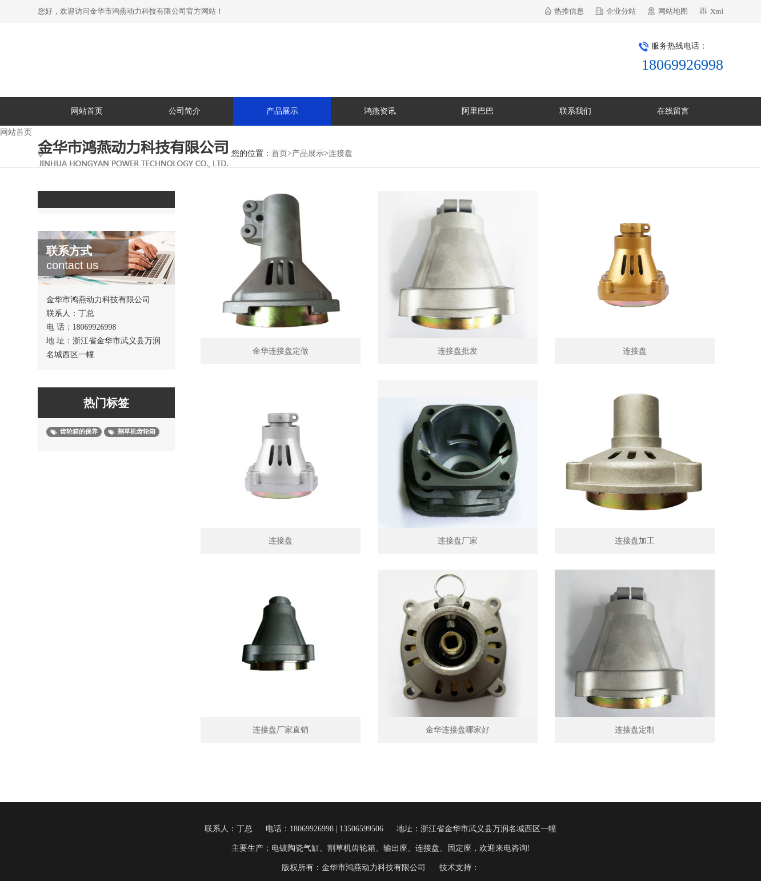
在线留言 (673, 111)
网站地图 (673, 11)
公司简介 (185, 111)
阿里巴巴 (478, 111)
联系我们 (575, 111)
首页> (281, 153)
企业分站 (621, 11)
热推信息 (569, 11)
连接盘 (341, 153)
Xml (716, 11)
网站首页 (87, 111)
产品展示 (282, 111)
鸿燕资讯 (380, 111)
